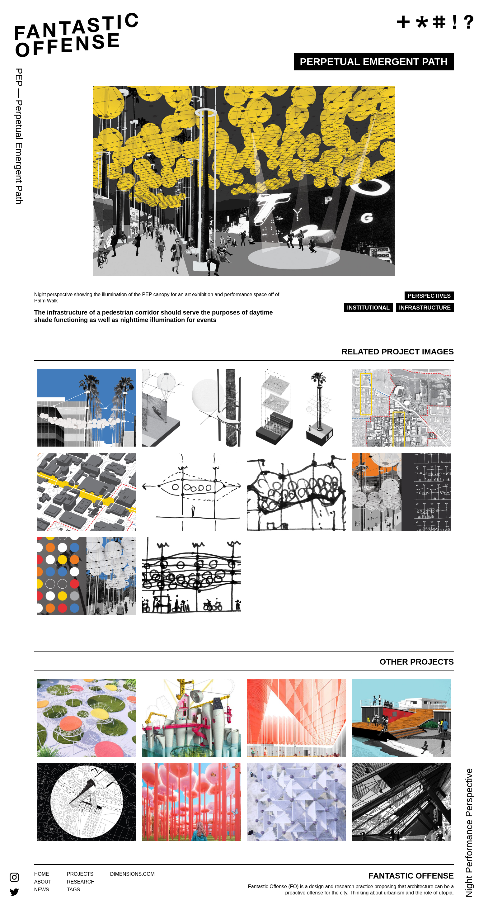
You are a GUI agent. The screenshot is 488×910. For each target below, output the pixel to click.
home (41, 874)
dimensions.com (132, 874)
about (42, 881)
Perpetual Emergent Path (19, 152)
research (81, 881)
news (41, 889)
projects (80, 874)
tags (73, 889)
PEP (19, 77)
